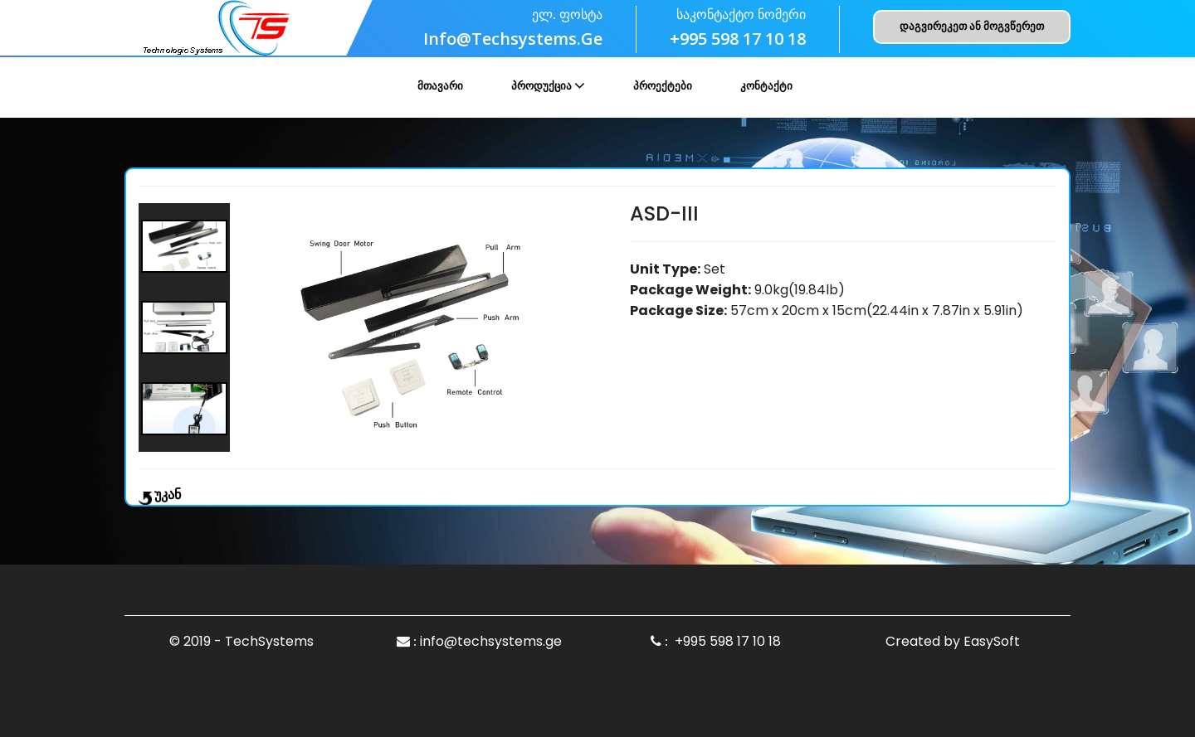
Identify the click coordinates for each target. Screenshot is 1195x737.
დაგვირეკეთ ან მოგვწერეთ (972, 26)
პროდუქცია (541, 86)
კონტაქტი (766, 86)
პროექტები (662, 86)
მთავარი (440, 86)
